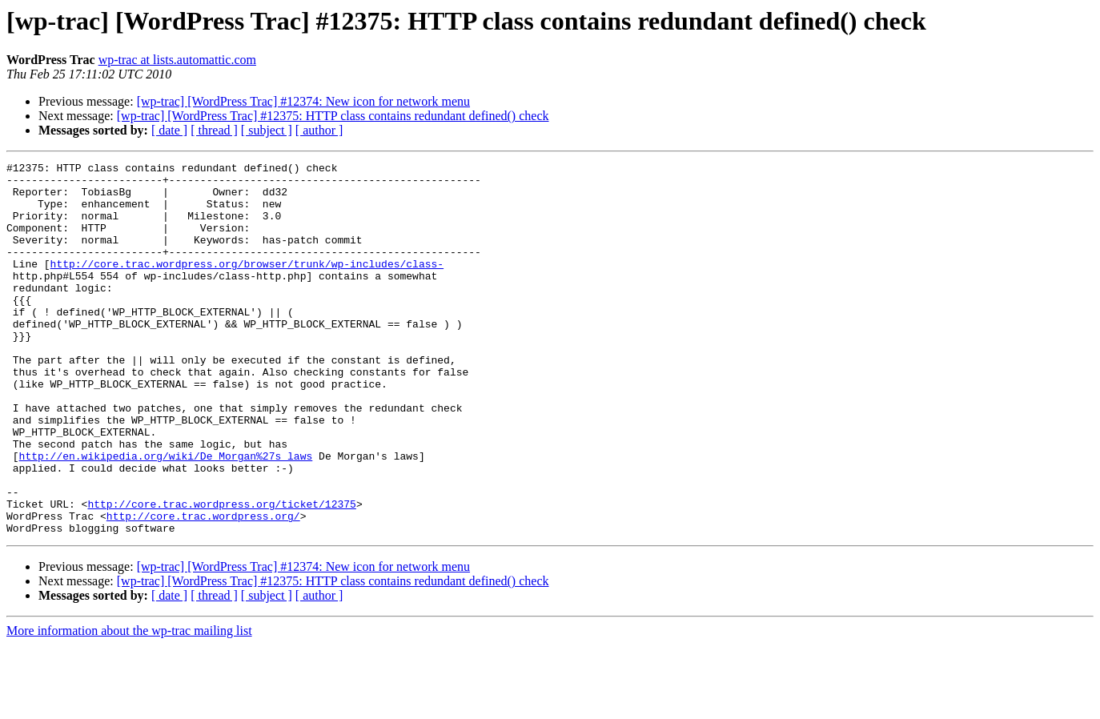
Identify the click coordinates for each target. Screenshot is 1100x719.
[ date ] (169, 130)
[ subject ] (266, 130)
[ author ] (319, 130)
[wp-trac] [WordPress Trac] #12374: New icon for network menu (303, 101)
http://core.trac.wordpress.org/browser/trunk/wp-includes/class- (247, 285)
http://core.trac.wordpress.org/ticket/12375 (221, 573)
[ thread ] (214, 130)
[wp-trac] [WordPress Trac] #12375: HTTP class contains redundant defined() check (333, 116)
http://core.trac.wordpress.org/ (203, 587)
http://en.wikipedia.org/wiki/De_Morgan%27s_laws (166, 515)
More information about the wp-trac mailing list (129, 705)
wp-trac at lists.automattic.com (177, 59)
